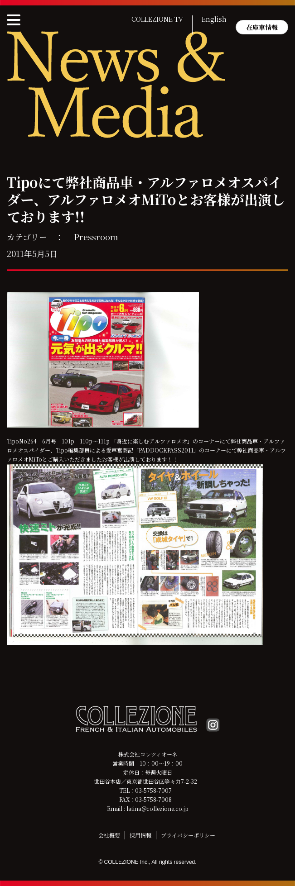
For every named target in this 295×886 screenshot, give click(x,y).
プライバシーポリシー (188, 835)
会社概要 (109, 835)
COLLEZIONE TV (157, 19)
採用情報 (140, 835)
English (214, 19)
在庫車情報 (262, 27)
